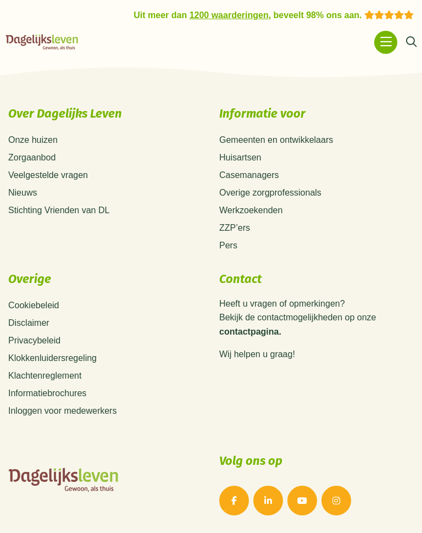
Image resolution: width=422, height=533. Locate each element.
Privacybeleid (34, 340)
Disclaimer (28, 322)
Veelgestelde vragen (48, 175)
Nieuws (22, 192)
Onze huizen (33, 140)
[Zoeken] (411, 42)
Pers (228, 245)
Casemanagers (249, 175)
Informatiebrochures (47, 393)
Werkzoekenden (250, 210)
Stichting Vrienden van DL (58, 210)
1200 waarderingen (229, 15)
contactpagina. (250, 331)
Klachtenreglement (44, 375)
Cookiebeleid (33, 305)
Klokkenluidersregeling (52, 358)
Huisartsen (240, 157)
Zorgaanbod (31, 157)
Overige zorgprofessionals (270, 192)
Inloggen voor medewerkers (62, 410)
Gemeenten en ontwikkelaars (276, 140)
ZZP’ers (234, 227)
